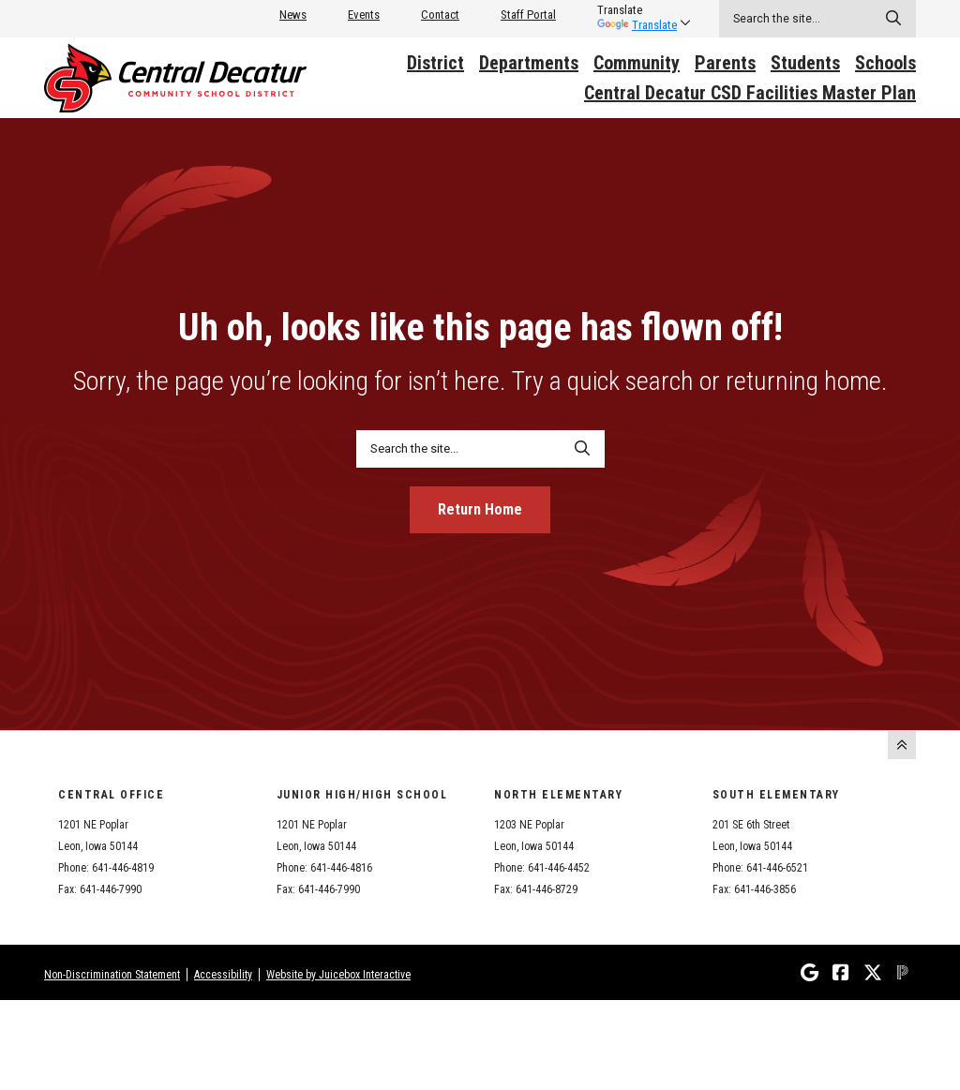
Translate (637, 25)
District (435, 63)
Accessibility (223, 974)
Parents (725, 63)
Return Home (480, 509)
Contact (440, 14)
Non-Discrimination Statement (112, 974)
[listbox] (637, 10)
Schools (885, 63)
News (293, 14)
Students (805, 63)
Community (636, 63)
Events (364, 14)
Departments (528, 63)
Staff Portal (528, 14)
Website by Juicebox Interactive (338, 974)
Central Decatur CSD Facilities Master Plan (750, 93)
